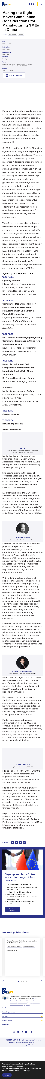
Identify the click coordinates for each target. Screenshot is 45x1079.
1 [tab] (18, 999)
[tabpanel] (23, 968)
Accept (7, 1075)
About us (6, 1050)
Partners (6, 1040)
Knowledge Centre (11, 1035)
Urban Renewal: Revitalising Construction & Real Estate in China (21, 948)
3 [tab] (24, 999)
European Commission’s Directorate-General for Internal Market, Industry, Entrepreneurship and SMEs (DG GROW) (26, 1020)
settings (27, 1071)
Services (6, 1029)
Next (42, 999)
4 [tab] (26, 999)
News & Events (9, 1045)
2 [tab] (21, 999)
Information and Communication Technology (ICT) (15, 955)
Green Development (14, 37)
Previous (3, 999)
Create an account (15, 914)
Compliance (26, 37)
